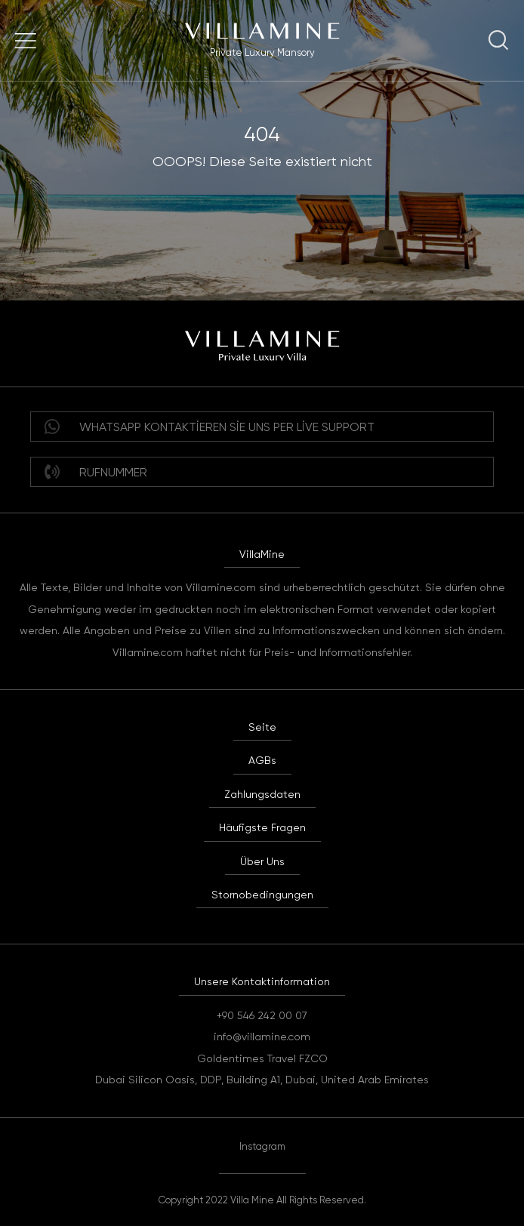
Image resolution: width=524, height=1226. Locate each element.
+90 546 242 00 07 (262, 1015)
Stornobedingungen (262, 895)
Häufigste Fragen (262, 827)
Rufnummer (96, 471)
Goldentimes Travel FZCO (262, 1058)
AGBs (262, 760)
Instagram (262, 1146)
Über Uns (262, 861)
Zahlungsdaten (262, 794)
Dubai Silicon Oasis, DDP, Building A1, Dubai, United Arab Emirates (262, 1080)
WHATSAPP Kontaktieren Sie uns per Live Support (210, 426)
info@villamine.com (262, 1036)
